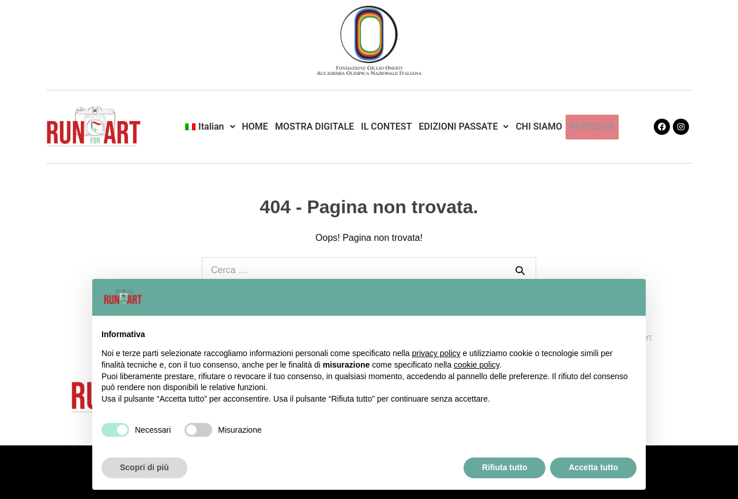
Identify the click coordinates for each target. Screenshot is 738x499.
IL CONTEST (387, 126)
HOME (256, 126)
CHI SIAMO (539, 126)
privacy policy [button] (436, 353)
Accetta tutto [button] (593, 467)
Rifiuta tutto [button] (505, 467)
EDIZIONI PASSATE (464, 126)
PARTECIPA (592, 127)
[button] (209, 127)
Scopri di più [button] (144, 467)
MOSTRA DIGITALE (315, 126)
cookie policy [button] (476, 364)
